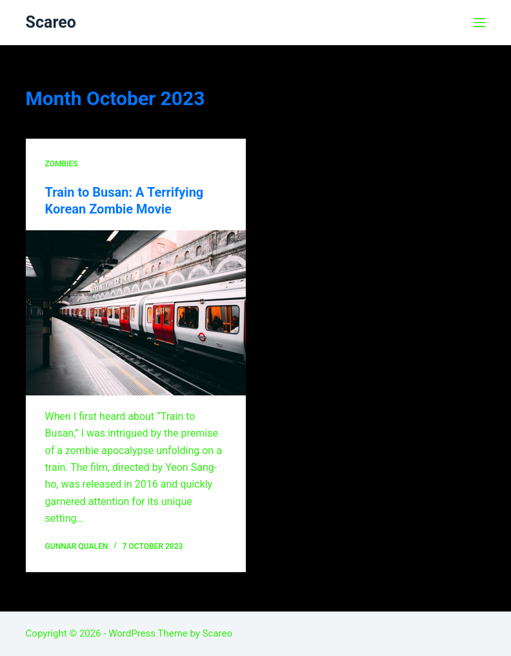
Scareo (51, 22)
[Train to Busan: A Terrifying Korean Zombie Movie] (136, 312)
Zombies (61, 163)
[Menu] (479, 22)
